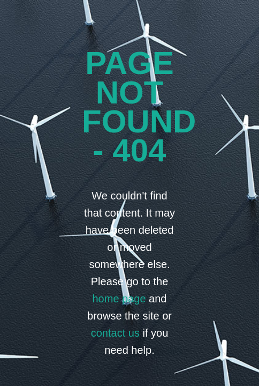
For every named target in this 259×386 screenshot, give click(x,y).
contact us (115, 333)
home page (119, 299)
